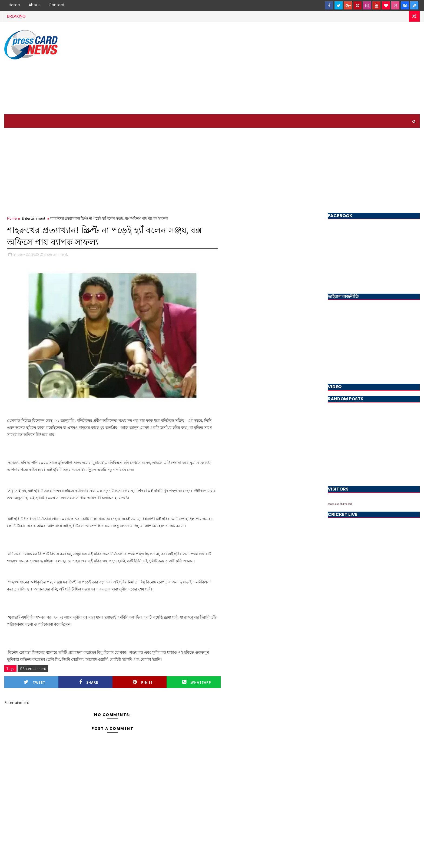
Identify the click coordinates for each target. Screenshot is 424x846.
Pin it (143, 682)
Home (14, 5)
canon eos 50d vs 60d (340, 504)
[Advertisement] (321, 68)
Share (88, 682)
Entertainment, (56, 254)
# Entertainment (33, 668)
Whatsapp (196, 682)
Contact (57, 5)
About (34, 5)
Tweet (34, 682)
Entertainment (33, 218)
